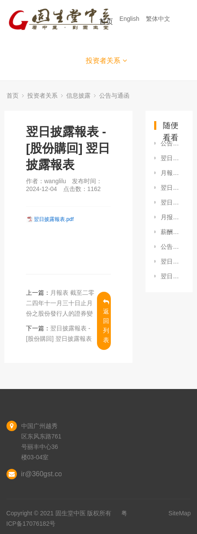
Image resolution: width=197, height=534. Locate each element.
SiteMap (179, 513)
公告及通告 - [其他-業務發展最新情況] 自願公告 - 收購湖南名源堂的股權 (172, 246)
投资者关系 (106, 60)
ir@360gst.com (44, 474)
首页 (106, 21)
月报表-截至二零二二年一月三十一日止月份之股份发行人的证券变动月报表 (172, 217)
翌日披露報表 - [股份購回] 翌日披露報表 (172, 158)
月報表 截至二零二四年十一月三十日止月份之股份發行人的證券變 (60, 303)
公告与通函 (114, 95)
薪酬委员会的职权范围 (172, 231)
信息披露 (78, 95)
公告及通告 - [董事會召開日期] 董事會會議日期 (172, 143)
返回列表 (106, 321)
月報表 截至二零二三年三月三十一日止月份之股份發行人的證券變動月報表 (172, 172)
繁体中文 (159, 18)
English (130, 18)
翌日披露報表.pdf (54, 219)
